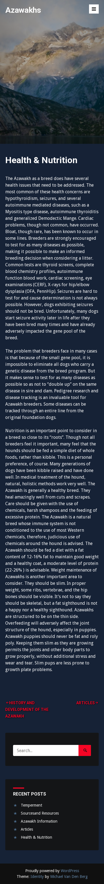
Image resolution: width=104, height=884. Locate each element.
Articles (85, 703)
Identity (37, 876)
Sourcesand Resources (40, 813)
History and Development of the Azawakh (27, 709)
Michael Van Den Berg (69, 876)
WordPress (70, 871)
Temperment (31, 805)
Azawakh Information (39, 821)
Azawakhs (23, 10)
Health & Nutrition (36, 837)
